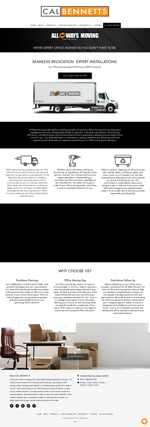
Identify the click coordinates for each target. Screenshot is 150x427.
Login (75, 421)
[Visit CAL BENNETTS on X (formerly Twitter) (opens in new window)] (17, 406)
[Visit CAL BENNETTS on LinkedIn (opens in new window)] (23, 406)
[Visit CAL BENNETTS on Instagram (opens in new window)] (34, 406)
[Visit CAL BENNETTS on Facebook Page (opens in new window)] (11, 406)
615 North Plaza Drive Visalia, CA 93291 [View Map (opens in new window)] (94, 376)
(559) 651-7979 (91, 379)
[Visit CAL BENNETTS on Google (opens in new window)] (28, 406)
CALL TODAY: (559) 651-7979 (75, 75)
